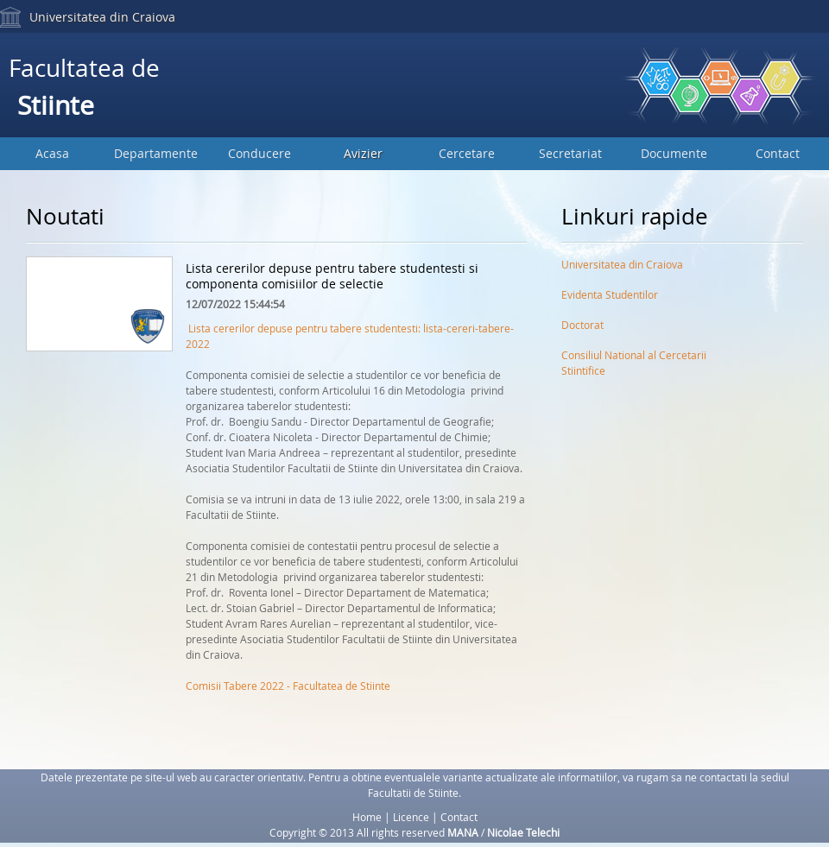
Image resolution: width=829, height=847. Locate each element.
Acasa (52, 153)
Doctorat (582, 325)
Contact (778, 153)
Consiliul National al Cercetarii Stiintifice (633, 358)
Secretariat (570, 153)
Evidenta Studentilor (609, 294)
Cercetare (467, 153)
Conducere (259, 153)
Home (367, 817)
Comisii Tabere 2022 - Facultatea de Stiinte (288, 685)
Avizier (363, 153)
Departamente (156, 153)
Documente (674, 153)
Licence (411, 817)
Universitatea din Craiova (102, 17)
